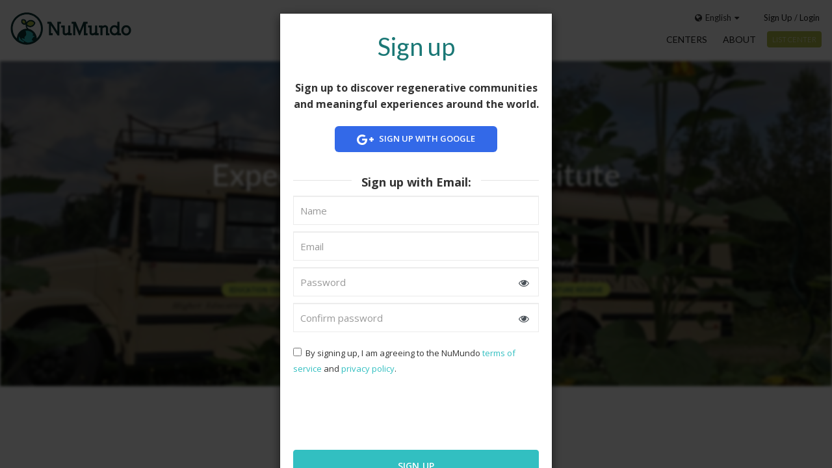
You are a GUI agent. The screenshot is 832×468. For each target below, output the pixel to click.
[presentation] (377, 410)
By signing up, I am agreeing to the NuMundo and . (404, 360)
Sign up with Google (416, 139)
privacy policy (368, 368)
